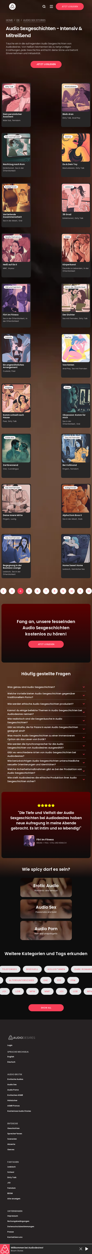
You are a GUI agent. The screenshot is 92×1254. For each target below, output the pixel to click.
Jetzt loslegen (46, 64)
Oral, (5, 469)
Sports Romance (12, 237)
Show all (46, 1007)
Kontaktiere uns (14, 1237)
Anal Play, (67, 368)
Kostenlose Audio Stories (19, 1111)
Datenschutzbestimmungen (20, 1226)
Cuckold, (7, 371)
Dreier (67, 237)
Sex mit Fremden (12, 137)
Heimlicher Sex (78, 569)
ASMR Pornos (13, 1105)
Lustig (13, 519)
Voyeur (11, 268)
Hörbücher (12, 1100)
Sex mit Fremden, (70, 318)
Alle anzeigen (13, 1198)
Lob (19, 991)
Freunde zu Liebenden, (73, 268)
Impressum (12, 1216)
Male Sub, (7, 120)
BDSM (10, 1193)
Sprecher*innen (14, 1133)
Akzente (11, 1144)
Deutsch (11, 1062)
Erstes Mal (9, 437)
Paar (13, 371)
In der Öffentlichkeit (15, 319)
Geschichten (13, 1128)
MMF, (5, 268)
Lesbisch (69, 187)
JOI (6, 991)
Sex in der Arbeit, (10, 220)
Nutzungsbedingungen (18, 1221)
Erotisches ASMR (15, 1095)
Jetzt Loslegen (70, 6)
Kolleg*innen (11, 187)
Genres (10, 1149)
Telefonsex (11, 969)
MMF (49, 991)
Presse (10, 1232)
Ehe (44, 980)
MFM (34, 991)
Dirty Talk (9, 86)
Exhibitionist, (8, 168)
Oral (20, 220)
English (10, 1056)
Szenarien (12, 1139)
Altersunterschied (20, 980)
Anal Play (76, 118)
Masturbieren (71, 86)
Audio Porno (13, 1090)
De (18, 20)
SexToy (68, 137)
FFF (58, 980)
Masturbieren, (69, 168)
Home (9, 20)
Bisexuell (34, 969)
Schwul (10, 1172)
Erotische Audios (15, 1079)
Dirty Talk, (67, 118)
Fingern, (66, 469)
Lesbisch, (7, 571)
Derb (80, 519)
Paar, (5, 421)
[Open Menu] (51, 6)
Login (9, 1045)
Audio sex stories (34, 20)
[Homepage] (24, 6)
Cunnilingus (13, 469)
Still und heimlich (13, 287)
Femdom (16, 120)
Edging (8, 387)
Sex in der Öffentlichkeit (13, 169)
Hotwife (8, 337)
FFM (71, 980)
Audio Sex (11, 1084)
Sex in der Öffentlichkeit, (14, 318)
